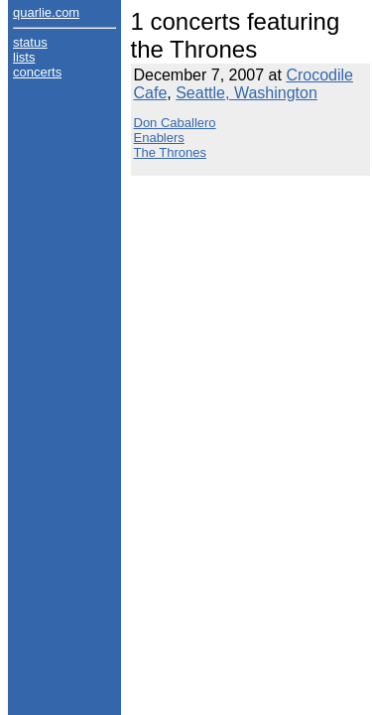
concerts (37, 72)
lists (24, 57)
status (30, 42)
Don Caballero (175, 122)
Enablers (159, 137)
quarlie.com (46, 12)
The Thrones (170, 152)
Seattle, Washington (246, 92)
